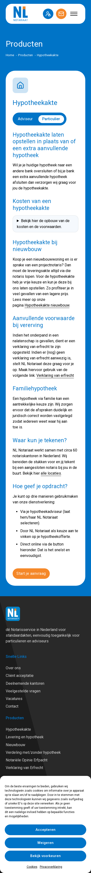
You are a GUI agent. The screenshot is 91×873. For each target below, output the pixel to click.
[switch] (39, 119)
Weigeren (45, 843)
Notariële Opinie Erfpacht (26, 760)
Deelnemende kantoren (25, 683)
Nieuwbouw (15, 745)
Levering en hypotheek (25, 737)
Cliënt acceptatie (20, 675)
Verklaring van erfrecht (55, 375)
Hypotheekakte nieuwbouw (47, 305)
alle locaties (51, 473)
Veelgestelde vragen (23, 691)
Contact (12, 706)
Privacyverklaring (51, 866)
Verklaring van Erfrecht (24, 767)
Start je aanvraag (31, 573)
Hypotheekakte (18, 729)
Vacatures (14, 698)
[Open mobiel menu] (73, 14)
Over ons (13, 668)
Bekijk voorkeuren (45, 856)
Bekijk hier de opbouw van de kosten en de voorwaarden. (43, 223)
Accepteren (45, 830)
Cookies (32, 866)
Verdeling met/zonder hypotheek (33, 752)
